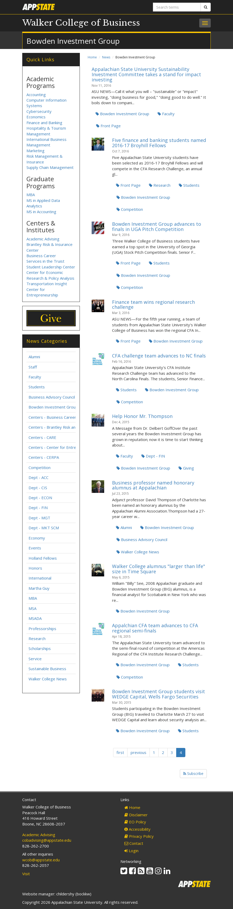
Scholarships (40, 648)
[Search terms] (177, 7)
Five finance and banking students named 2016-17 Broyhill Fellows (159, 142)
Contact (133, 843)
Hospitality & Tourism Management (46, 130)
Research (159, 185)
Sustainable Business (47, 668)
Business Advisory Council (141, 539)
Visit (26, 873)
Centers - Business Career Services (60, 417)
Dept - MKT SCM (44, 527)
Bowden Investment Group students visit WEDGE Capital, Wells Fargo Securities (158, 694)
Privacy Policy (139, 836)
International (40, 578)
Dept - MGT (39, 517)
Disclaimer (136, 814)
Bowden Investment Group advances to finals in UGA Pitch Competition (156, 226)
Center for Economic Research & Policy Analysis (50, 275)
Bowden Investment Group (122, 113)
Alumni (124, 527)
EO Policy (135, 821)
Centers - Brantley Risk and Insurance (62, 427)
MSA (32, 608)
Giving (186, 468)
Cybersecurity (39, 111)
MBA (30, 194)
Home (92, 57)
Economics (36, 116)
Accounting (36, 94)
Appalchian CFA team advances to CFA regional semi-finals (155, 628)
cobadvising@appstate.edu (46, 840)
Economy (37, 538)
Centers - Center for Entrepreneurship (63, 447)
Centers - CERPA (44, 457)
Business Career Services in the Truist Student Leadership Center (50, 261)
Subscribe (193, 773)
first (120, 752)
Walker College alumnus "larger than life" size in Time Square (158, 569)
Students (189, 185)
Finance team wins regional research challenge (153, 304)
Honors (35, 568)
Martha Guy (39, 588)
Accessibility (137, 829)
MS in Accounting (41, 211)
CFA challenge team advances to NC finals (159, 355)
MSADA (35, 618)
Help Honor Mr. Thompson (142, 416)
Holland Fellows (43, 558)
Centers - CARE (42, 437)
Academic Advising (42, 238)
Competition (129, 209)
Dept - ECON (40, 497)
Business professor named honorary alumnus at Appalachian (153, 485)
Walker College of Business (81, 23)
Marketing (35, 150)
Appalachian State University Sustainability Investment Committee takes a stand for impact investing (146, 74)
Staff (33, 367)
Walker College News (137, 551)
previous (138, 752)
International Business (46, 139)
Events (35, 547)
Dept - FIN (153, 456)
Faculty (166, 113)
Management (38, 144)
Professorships (42, 628)
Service (35, 658)
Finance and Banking (44, 122)
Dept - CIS (38, 487)
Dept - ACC (38, 477)
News (106, 57)
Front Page (108, 125)
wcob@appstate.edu (41, 859)
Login (131, 850)
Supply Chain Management (50, 167)
